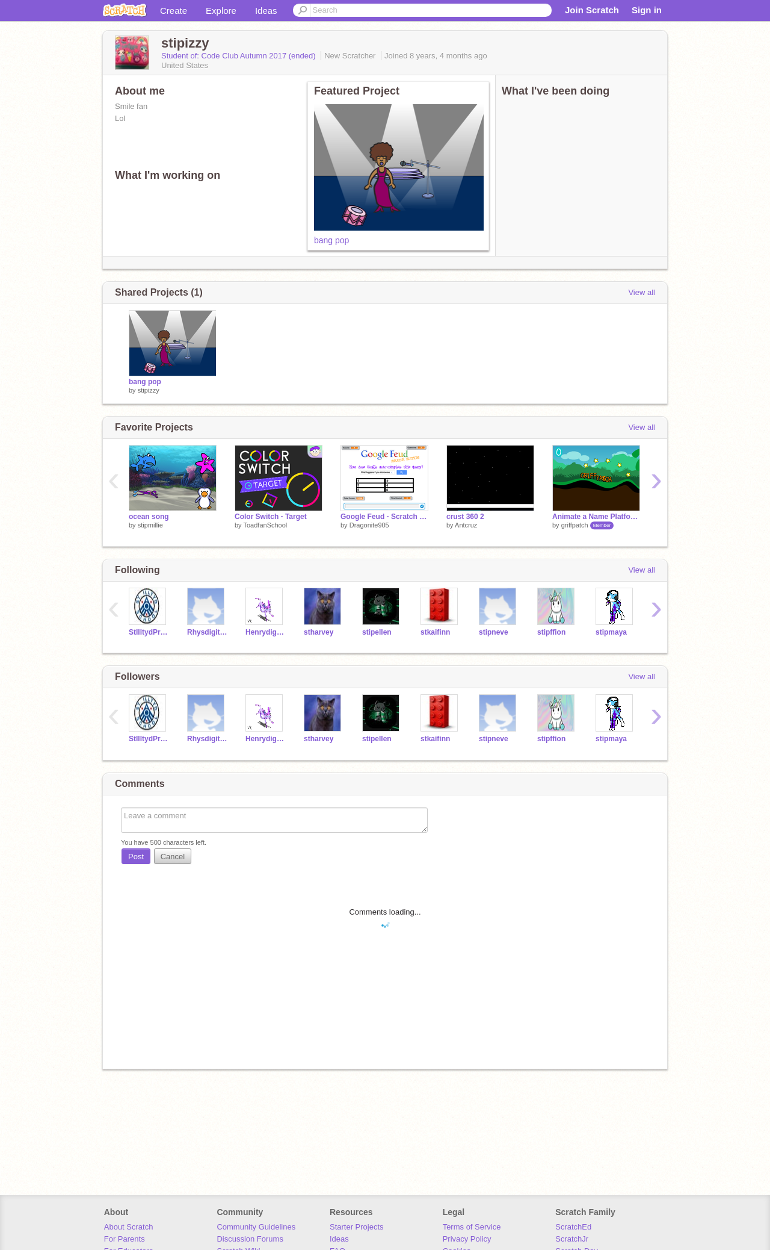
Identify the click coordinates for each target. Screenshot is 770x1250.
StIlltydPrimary (149, 632)
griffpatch (574, 525)
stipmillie (150, 525)
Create (173, 10)
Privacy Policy (467, 1238)
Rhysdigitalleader (207, 632)
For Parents (124, 1238)
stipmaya (611, 632)
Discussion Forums (250, 1238)
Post (136, 856)
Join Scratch (592, 10)
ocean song (149, 516)
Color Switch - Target (271, 516)
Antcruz (466, 525)
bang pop (331, 240)
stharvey (318, 632)
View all (641, 292)
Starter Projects (357, 1226)
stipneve (493, 632)
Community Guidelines (256, 1226)
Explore (221, 10)
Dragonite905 (369, 525)
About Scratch (128, 1226)
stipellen (377, 632)
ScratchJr (571, 1238)
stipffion (551, 632)
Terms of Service (472, 1226)
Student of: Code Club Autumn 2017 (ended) (239, 55)
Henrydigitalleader (265, 632)
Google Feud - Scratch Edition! (384, 516)
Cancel (173, 856)
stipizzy (148, 390)
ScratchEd (573, 1226)
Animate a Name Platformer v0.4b (596, 516)
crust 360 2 (465, 516)
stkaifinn (435, 632)
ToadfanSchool (265, 525)
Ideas (266, 10)
